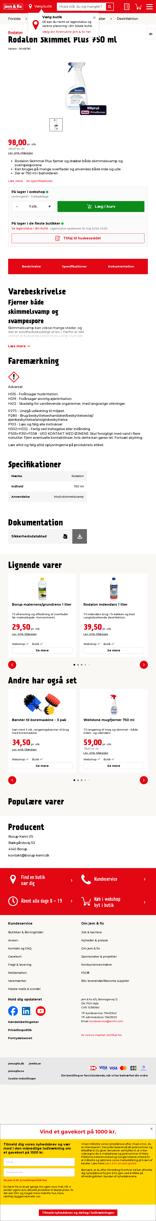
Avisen (13, 1036)
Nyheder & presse (94, 1036)
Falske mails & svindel (24, 1084)
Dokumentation (121, 266)
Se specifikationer (39, 181)
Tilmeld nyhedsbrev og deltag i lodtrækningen (78, 1213)
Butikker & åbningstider (25, 1028)
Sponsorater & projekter (99, 1052)
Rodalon (15, 32)
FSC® (85, 1068)
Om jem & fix (90, 1044)
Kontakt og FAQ (19, 1044)
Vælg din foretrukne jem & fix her (66, 32)
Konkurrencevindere (96, 1060)
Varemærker (17, 1076)
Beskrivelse (31, 266)
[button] (74, 664)
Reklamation (17, 1068)
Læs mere (15, 181)
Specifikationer (74, 266)
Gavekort (15, 1052)
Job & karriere (91, 1028)
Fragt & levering (19, 1060)
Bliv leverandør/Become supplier (105, 1076)
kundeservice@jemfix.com (106, 1116)
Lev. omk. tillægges (20, 153)
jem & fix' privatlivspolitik (121, 1163)
